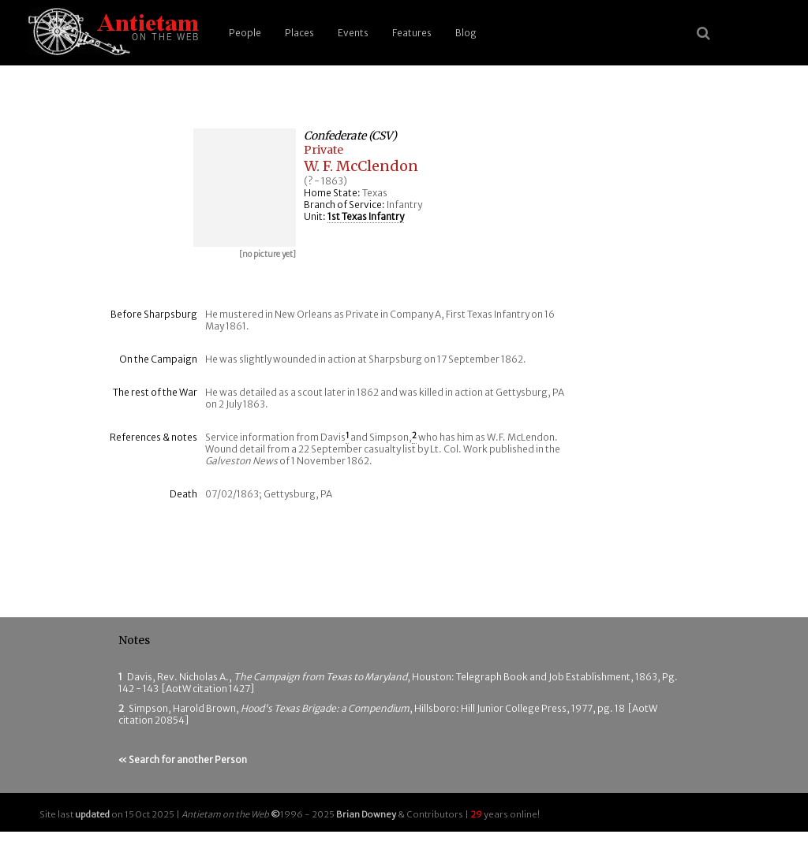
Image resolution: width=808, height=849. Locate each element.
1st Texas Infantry (365, 216)
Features (412, 33)
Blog (466, 33)
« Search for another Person (182, 759)
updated (92, 814)
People (245, 33)
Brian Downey (366, 814)
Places (299, 33)
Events (353, 33)
